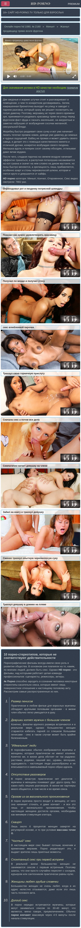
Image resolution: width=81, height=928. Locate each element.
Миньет (50, 26)
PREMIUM (74, 4)
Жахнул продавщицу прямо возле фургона (36, 28)
